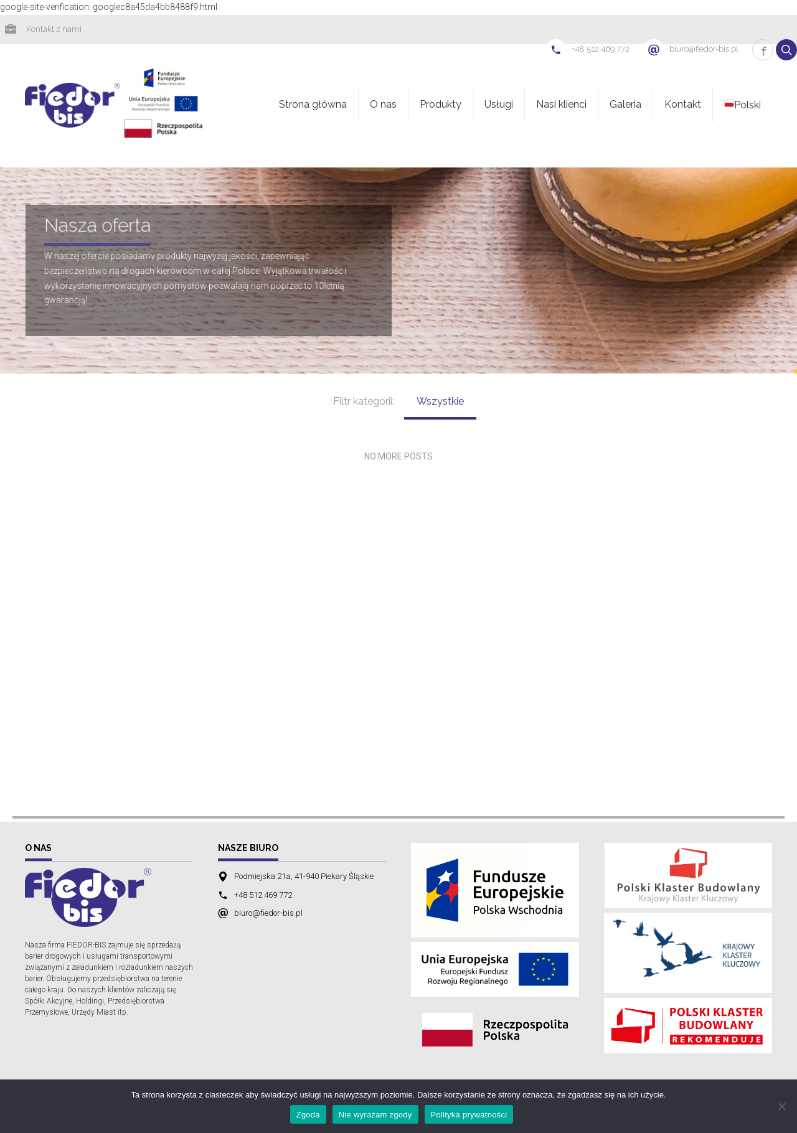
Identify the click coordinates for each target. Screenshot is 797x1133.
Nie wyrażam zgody (375, 1114)
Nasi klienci (561, 105)
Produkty (440, 105)
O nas (383, 105)
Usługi (498, 105)
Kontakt (682, 105)
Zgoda (308, 1114)
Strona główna (313, 105)
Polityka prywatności (469, 1114)
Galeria (625, 105)
